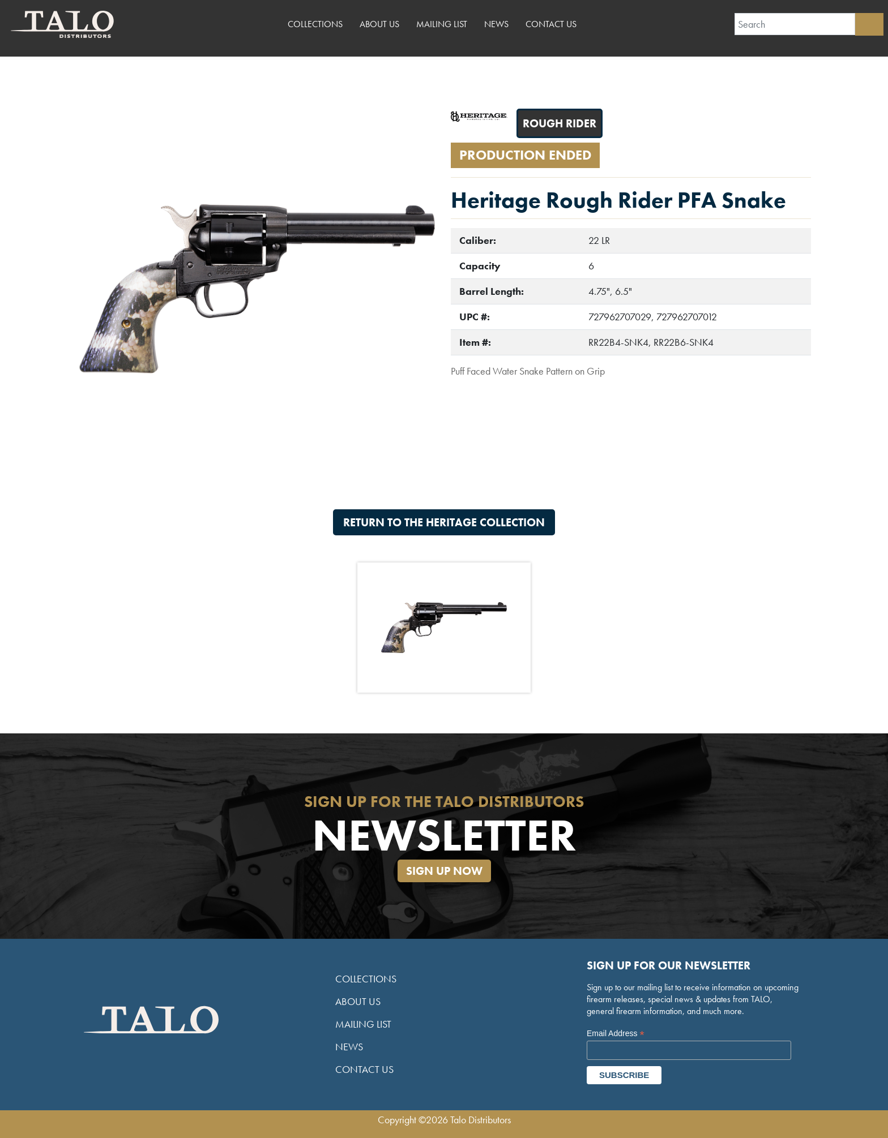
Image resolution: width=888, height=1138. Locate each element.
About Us (379, 24)
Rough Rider (559, 123)
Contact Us (551, 24)
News (496, 24)
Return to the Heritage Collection (444, 522)
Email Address (615, 1033)
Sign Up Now (444, 871)
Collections (315, 24)
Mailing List (441, 24)
